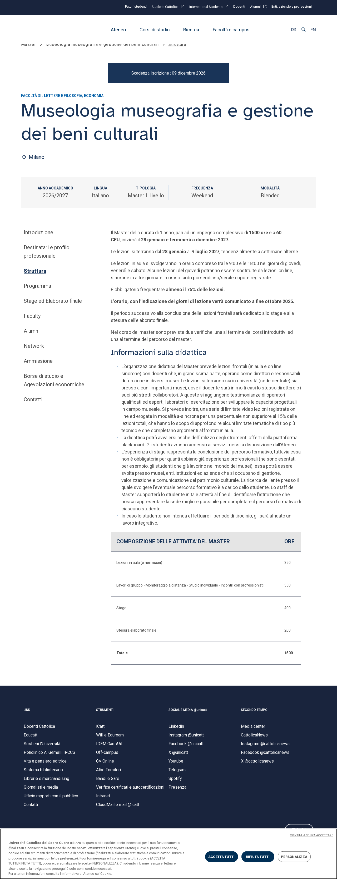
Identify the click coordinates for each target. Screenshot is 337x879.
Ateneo (118, 29)
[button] (294, 29)
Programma (37, 296)
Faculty (32, 326)
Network (34, 356)
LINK (27, 719)
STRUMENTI (104, 719)
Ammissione (38, 371)
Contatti (33, 409)
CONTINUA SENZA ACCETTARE (311, 835)
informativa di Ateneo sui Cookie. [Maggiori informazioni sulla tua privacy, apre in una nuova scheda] (87, 874)
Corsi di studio (155, 29)
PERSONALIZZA (294, 856)
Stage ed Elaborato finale (53, 311)
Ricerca (191, 29)
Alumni (31, 341)
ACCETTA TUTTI (221, 856)
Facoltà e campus (231, 29)
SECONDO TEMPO (254, 719)
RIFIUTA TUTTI (258, 856)
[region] (168, 853)
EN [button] (313, 29)
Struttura (35, 281)
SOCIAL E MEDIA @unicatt (187, 719)
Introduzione (38, 242)
